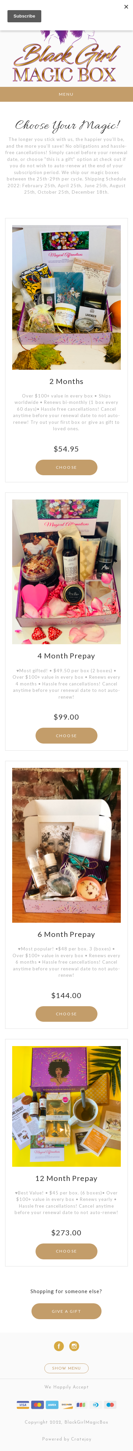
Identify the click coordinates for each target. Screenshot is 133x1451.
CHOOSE (66, 467)
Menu (66, 94)
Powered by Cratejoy (66, 1439)
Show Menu (66, 1369)
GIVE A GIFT (66, 1311)
